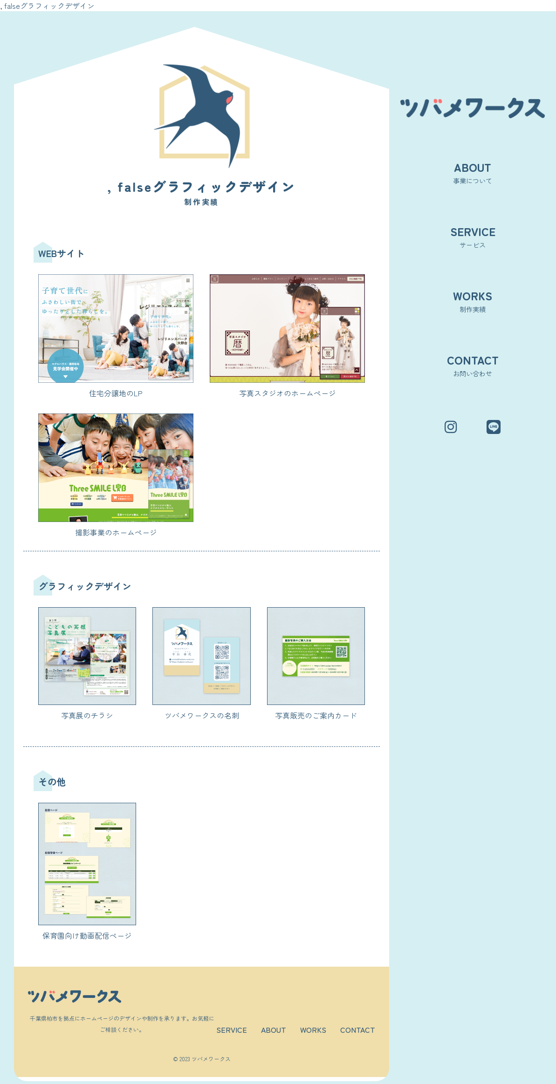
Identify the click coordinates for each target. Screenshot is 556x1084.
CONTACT (357, 1029)
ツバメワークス (211, 1059)
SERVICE (231, 1029)
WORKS (313, 1029)
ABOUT (273, 1029)
